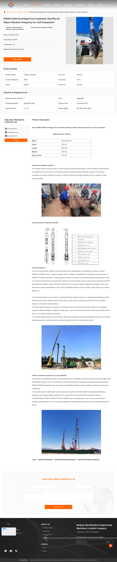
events (90, 5)
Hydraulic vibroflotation (45, 459)
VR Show (56, 5)
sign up (107, 542)
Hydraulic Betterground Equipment (65, 459)
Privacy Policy (24, 560)
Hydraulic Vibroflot (23, 12)
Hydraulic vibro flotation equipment (88, 459)
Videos (46, 5)
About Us (68, 5)
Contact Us (80, 5)
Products (36, 5)
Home (26, 5)
